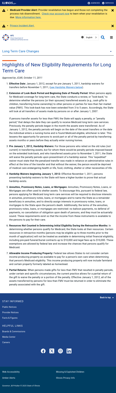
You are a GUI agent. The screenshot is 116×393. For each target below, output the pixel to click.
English (89, 37)
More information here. (28, 17)
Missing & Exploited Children (70, 372)
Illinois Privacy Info (65, 378)
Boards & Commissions (13, 331)
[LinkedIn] (69, 352)
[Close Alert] (112, 10)
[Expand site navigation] (111, 37)
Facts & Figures (10, 318)
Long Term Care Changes (20, 51)
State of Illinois (33, 386)
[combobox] (91, 37)
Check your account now (55, 13)
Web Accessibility (11, 372)
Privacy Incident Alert (22, 25)
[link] (43, 352)
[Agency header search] (103, 37)
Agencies (94, 3)
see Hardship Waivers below (66, 87)
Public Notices (9, 307)
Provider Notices (10, 312)
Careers (6, 342)
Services (108, 3)
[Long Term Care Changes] (110, 51)
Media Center (8, 337)
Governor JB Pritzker (11, 386)
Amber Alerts (8, 378)
